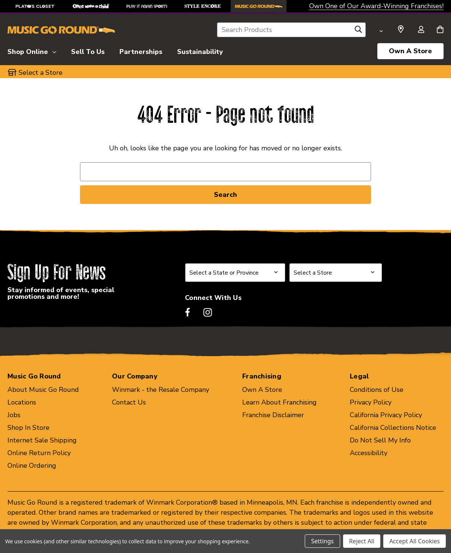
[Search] (358, 31)
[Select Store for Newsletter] (335, 272)
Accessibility (368, 452)
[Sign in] (420, 30)
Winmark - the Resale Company (160, 389)
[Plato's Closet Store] (35, 6)
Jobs (13, 414)
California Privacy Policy (386, 414)
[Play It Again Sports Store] (147, 6)
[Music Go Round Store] (259, 6)
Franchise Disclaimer (273, 414)
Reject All (361, 541)
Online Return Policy (39, 452)
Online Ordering (31, 465)
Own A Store (410, 51)
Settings (322, 541)
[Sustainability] (200, 50)
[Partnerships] (141, 50)
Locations (21, 402)
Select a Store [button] (41, 72)
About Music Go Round (43, 389)
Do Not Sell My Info (380, 440)
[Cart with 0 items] (440, 30)
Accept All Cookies (414, 541)
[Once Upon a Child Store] (91, 6)
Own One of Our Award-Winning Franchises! (376, 5)
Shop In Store (28, 427)
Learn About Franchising (279, 402)
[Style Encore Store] (203, 6)
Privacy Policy (370, 402)
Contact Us (129, 402)
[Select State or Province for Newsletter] (235, 272)
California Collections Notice (393, 427)
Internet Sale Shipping (42, 440)
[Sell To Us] (88, 50)
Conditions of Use (376, 389)
